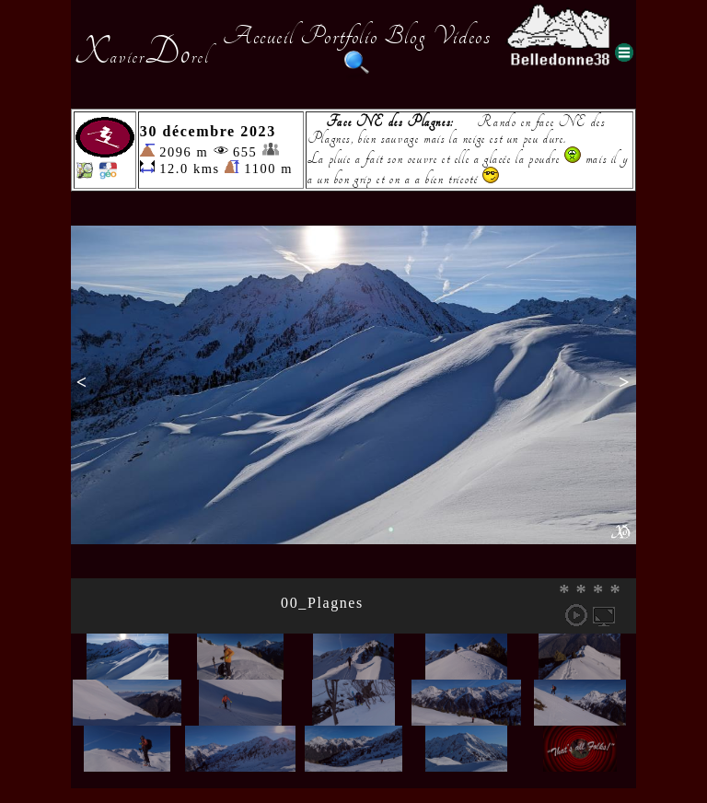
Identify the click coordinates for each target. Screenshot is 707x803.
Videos (462, 36)
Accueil (258, 36)
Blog (405, 36)
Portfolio (338, 36)
